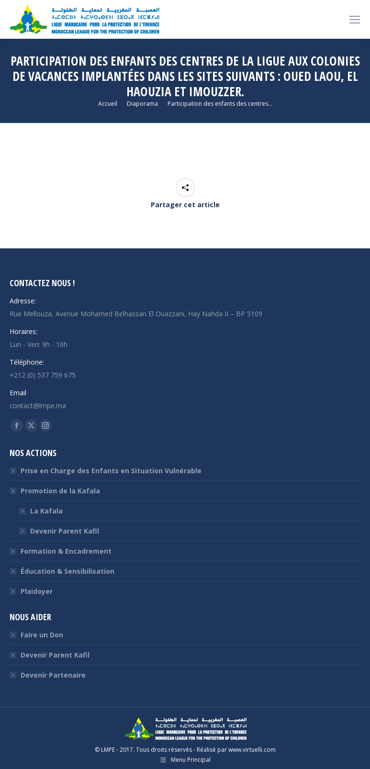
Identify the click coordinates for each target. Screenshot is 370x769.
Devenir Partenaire (53, 675)
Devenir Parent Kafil (64, 530)
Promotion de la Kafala (55, 490)
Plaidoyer (37, 591)
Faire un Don (42, 634)
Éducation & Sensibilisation (67, 571)
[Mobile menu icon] (354, 19)
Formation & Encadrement (66, 551)
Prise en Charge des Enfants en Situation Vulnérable (111, 470)
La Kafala (46, 510)
